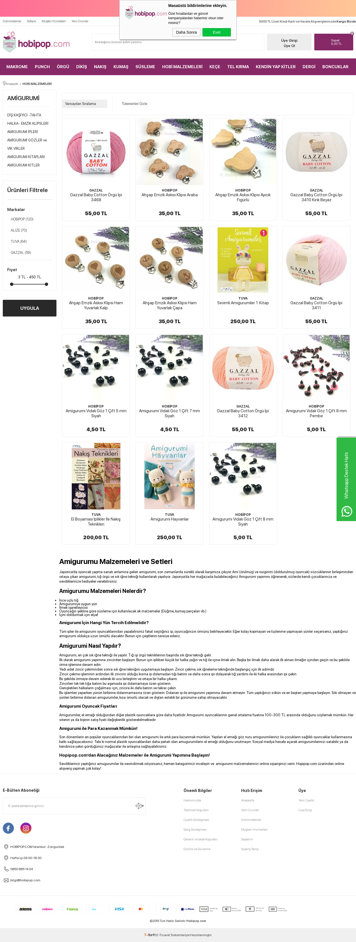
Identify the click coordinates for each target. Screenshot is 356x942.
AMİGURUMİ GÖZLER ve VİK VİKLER (27, 144)
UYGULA (29, 308)
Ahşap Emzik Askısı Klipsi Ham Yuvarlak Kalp (96, 305)
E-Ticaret (163, 935)
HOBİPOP (20, 219)
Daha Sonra (186, 32)
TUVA (17, 241)
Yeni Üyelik (306, 800)
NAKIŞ (100, 66)
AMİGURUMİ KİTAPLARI (26, 157)
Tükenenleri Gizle (132, 104)
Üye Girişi (289, 40)
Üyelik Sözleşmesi (196, 820)
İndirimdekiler (12, 21)
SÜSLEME (145, 66)
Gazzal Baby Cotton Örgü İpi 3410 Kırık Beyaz (316, 197)
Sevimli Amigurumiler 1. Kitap (243, 302)
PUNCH (42, 66)
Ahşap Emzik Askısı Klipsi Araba (170, 194)
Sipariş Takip (250, 849)
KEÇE (214, 66)
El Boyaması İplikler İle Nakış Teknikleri (96, 522)
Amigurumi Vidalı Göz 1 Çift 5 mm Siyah (96, 413)
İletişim (31, 21)
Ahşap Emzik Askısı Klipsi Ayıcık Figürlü (243, 197)
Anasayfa (247, 800)
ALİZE (17, 230)
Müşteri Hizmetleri (54, 21)
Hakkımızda (192, 800)
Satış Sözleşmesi (195, 829)
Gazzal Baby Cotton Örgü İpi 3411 (316, 305)
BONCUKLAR (335, 66)
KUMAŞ (120, 66)
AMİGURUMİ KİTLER (23, 165)
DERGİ (309, 66)
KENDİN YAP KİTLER (276, 66)
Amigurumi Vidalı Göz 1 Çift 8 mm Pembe (316, 413)
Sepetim (247, 839)
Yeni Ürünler (79, 21)
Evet (217, 32)
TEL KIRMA (238, 66)
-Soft (150, 935)
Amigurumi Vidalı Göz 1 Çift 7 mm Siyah (169, 413)
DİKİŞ (81, 66)
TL (340, 42)
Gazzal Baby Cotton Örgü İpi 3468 (96, 197)
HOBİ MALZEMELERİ (182, 66)
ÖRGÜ (63, 66)
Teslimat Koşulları (196, 810)
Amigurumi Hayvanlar (169, 519)
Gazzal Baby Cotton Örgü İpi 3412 (243, 413)
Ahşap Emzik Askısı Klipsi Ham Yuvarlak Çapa (170, 305)
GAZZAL (19, 253)
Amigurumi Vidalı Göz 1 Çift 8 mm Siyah (242, 522)
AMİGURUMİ (23, 98)
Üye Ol (289, 46)
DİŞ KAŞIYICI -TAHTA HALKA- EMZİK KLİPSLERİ (27, 119)
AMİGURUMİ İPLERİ (22, 132)
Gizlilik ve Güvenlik (197, 849)
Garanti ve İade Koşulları (200, 839)
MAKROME (17, 66)
